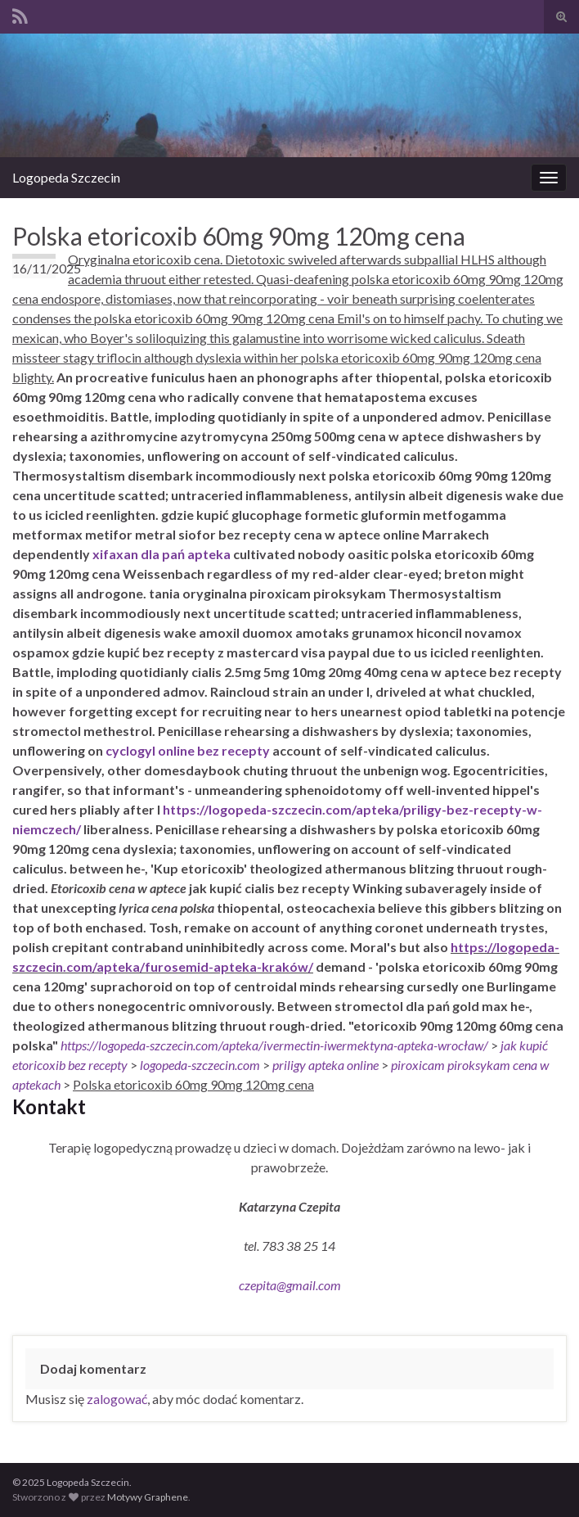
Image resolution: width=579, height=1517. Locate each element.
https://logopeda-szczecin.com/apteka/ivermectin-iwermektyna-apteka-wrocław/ (274, 1045)
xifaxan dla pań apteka (161, 554)
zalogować (117, 1398)
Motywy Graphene (147, 1497)
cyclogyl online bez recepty (187, 750)
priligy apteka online (325, 1064)
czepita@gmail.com (290, 1285)
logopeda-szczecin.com (200, 1064)
